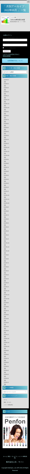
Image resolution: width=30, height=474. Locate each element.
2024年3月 (6, 183)
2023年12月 (6, 195)
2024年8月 (6, 163)
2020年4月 (6, 370)
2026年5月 (6, 79)
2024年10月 (6, 155)
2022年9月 (6, 255)
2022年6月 (6, 266)
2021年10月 (6, 298)
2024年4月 (6, 179)
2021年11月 (6, 294)
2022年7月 (6, 262)
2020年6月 (6, 362)
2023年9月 (6, 207)
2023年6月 (6, 219)
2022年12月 (6, 243)
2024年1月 (6, 191)
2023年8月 (6, 211)
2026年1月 (6, 95)
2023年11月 (6, 199)
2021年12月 (6, 290)
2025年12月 (6, 99)
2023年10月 (6, 203)
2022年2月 (6, 282)
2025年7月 (6, 119)
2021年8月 (6, 306)
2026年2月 (6, 91)
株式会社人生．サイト (15, 462)
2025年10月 (6, 107)
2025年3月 (6, 135)
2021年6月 (6, 314)
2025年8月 (6, 115)
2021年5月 (6, 318)
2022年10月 (6, 251)
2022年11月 (6, 247)
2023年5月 (6, 223)
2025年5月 (6, 127)
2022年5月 (6, 270)
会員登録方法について (15, 60)
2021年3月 (6, 326)
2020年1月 (6, 382)
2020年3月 (6, 374)
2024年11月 (6, 151)
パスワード (6, 42)
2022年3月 (6, 278)
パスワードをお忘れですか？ (11, 54)
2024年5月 (6, 175)
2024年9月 (6, 159)
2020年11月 (6, 342)
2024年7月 (6, 167)
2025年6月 (6, 123)
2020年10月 (6, 346)
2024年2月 (6, 187)
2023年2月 (6, 235)
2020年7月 (6, 358)
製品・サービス (7, 402)
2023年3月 (6, 231)
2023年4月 (6, 227)
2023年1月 (6, 239)
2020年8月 (6, 354)
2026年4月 (6, 83)
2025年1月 (6, 143)
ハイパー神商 (22, 21)
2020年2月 (6, 378)
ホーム (5, 399)
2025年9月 (6, 111)
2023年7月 (6, 215)
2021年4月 (6, 322)
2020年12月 (6, 338)
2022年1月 (6, 286)
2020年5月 (6, 366)
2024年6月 (6, 171)
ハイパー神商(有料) (8, 404)
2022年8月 (6, 259)
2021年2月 (6, 330)
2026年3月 (6, 87)
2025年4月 (6, 131)
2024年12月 (6, 147)
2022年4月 (6, 274)
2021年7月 (6, 310)
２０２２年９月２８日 (17, 20)
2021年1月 (6, 334)
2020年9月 (6, 350)
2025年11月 (6, 103)
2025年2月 (6, 139)
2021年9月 (6, 302)
